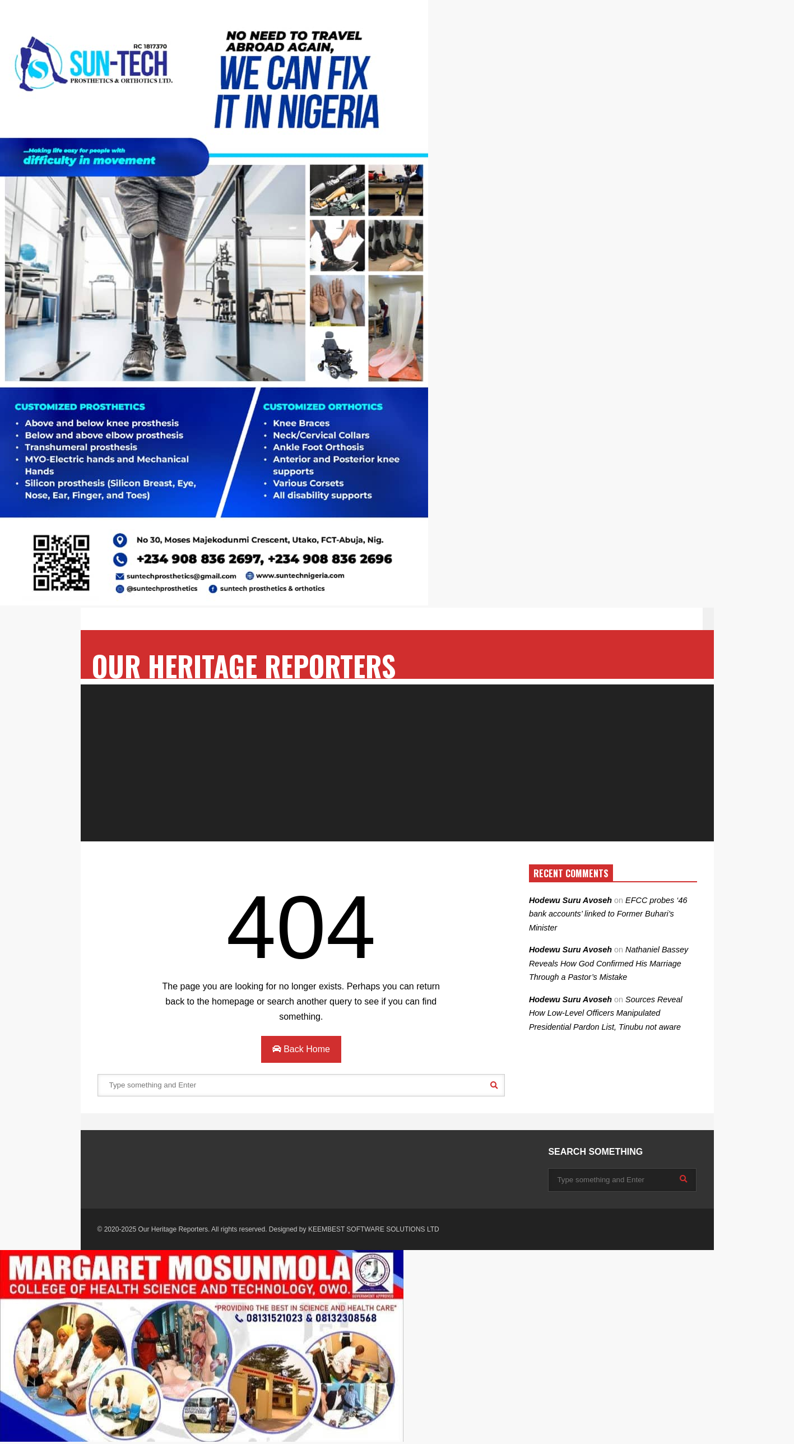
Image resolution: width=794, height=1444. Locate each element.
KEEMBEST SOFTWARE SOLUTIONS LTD (373, 1229)
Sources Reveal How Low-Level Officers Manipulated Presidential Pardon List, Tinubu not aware (605, 1013)
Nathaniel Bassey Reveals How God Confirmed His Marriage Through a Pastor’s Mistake (608, 963)
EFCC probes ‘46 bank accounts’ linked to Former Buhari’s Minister (608, 914)
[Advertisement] (397, 762)
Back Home (301, 1049)
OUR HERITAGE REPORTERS (244, 665)
